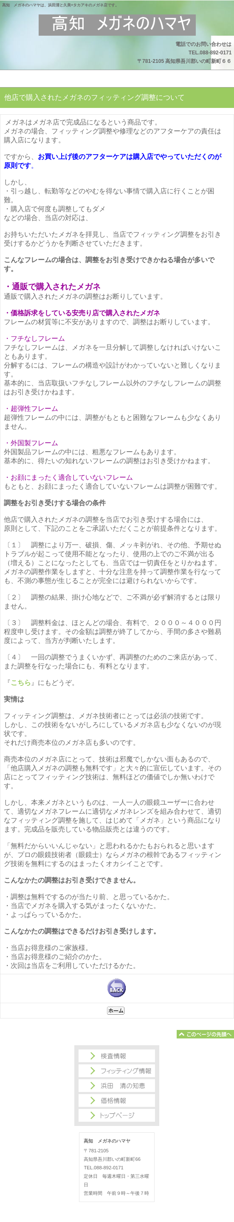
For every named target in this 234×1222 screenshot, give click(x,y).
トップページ (117, 1115)
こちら (21, 682)
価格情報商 (117, 1100)
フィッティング (117, 1070)
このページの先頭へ (205, 1034)
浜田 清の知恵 (117, 1085)
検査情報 (117, 1055)
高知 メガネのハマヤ (117, 25)
